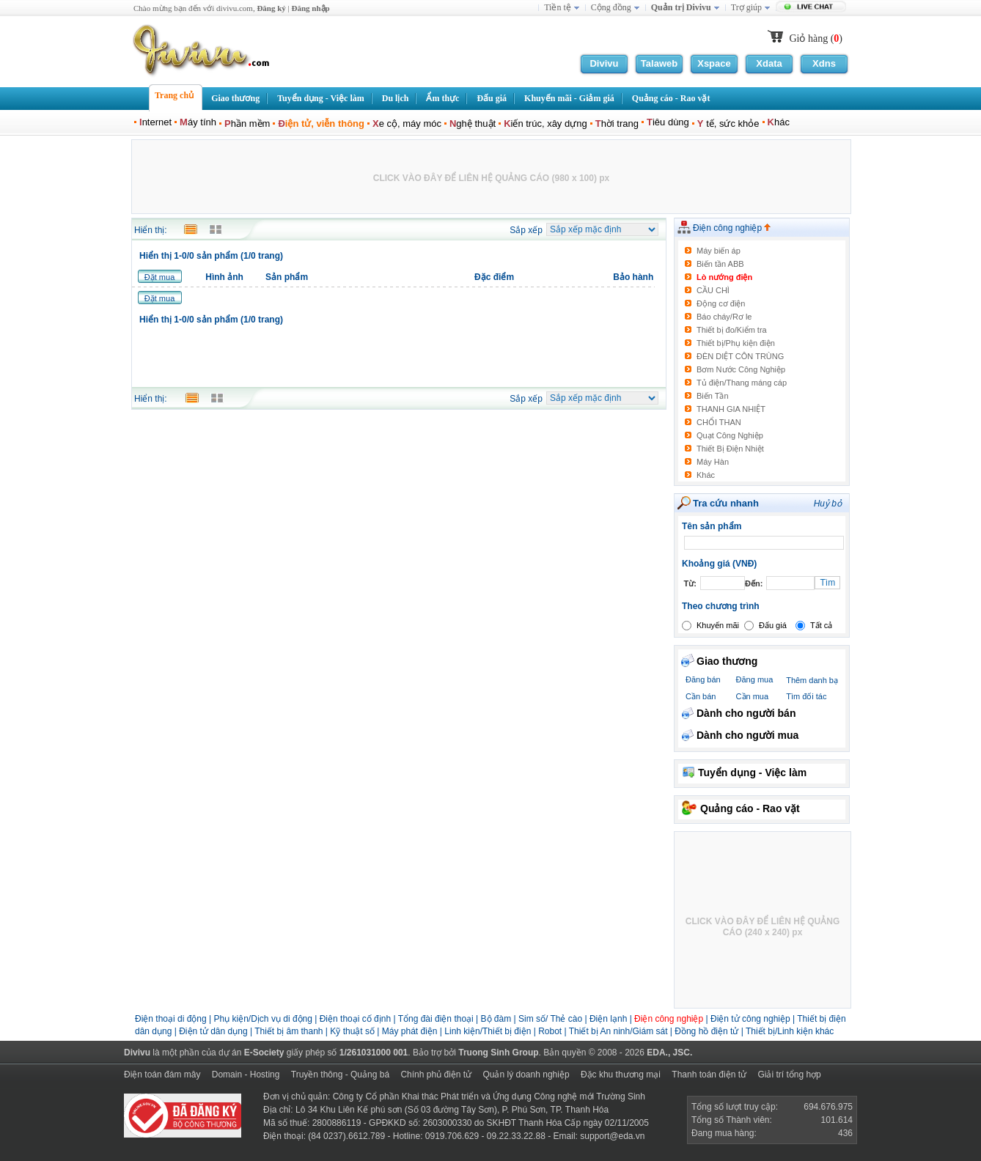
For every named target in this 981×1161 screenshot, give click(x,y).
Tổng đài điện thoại (436, 1019)
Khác (706, 475)
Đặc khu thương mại (621, 1074)
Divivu (603, 63)
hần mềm (247, 123)
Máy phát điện (411, 1031)
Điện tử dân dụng (213, 1031)
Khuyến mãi (718, 625)
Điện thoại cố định (355, 1019)
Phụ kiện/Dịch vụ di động (263, 1019)
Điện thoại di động (171, 1019)
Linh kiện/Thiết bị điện (488, 1031)
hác (779, 122)
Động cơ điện (721, 303)
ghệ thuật (472, 123)
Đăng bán (703, 679)
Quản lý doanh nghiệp (525, 1074)
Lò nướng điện (724, 277)
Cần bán (701, 696)
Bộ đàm (496, 1019)
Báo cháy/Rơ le (724, 316)
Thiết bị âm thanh (288, 1031)
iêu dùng (668, 122)
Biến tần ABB (720, 263)
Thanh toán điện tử (709, 1074)
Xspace (714, 63)
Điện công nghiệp (732, 228)
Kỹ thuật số (352, 1031)
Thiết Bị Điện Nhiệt (730, 448)
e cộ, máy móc (406, 123)
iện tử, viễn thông (321, 123)
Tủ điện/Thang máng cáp (742, 382)
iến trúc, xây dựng (545, 123)
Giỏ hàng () (815, 38)
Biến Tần (713, 395)
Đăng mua (755, 679)
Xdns (824, 63)
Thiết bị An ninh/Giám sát (619, 1031)
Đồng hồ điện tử (706, 1031)
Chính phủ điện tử (435, 1074)
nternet (155, 122)
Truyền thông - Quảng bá (340, 1074)
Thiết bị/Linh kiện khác (790, 1031)
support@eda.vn (612, 1136)
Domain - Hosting (246, 1074)
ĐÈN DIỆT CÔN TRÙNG (740, 356)
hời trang (617, 123)
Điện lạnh (608, 1019)
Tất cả (821, 625)
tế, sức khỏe (728, 123)
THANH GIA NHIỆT (731, 409)
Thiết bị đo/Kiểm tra (732, 329)
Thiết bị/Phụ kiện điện (736, 343)
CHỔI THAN (719, 422)
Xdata (769, 63)
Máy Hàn (713, 461)
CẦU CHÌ (713, 290)
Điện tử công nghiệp (751, 1019)
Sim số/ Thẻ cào (550, 1019)
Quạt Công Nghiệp (730, 435)
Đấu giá (773, 625)
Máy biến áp (719, 250)
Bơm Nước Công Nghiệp (741, 369)
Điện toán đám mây (162, 1074)
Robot (550, 1031)
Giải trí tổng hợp (788, 1074)
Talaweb (659, 63)
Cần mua (752, 696)
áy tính (198, 122)
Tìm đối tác (806, 696)
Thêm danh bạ (812, 680)
